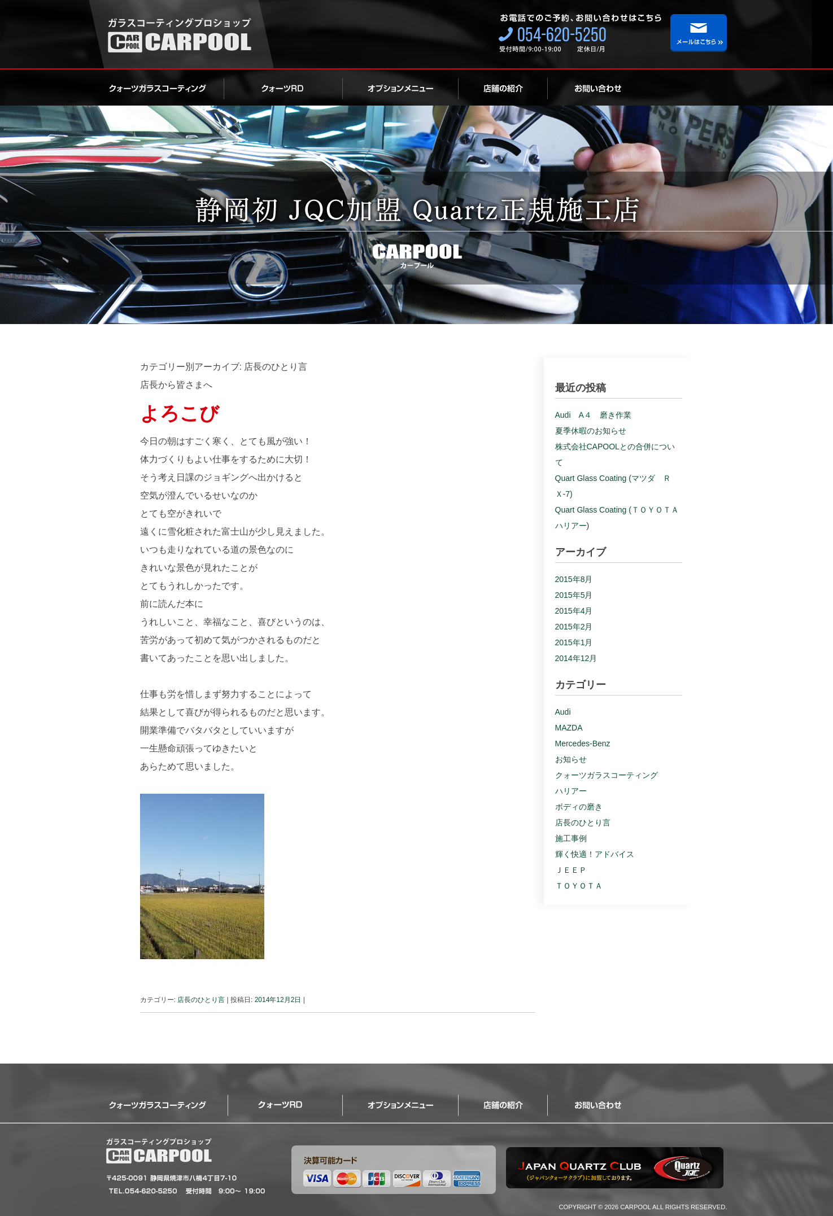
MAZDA (569, 727)
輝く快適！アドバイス (594, 854)
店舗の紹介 (503, 87)
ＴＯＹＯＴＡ (579, 885)
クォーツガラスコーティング (165, 87)
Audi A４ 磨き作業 (593, 414)
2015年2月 (574, 626)
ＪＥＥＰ (571, 869)
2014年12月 (576, 658)
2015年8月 (574, 579)
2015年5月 (574, 595)
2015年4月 (574, 610)
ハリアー (571, 790)
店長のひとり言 (201, 1000)
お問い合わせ (586, 87)
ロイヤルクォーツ (283, 87)
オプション (401, 87)
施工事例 (571, 838)
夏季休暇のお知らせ (590, 430)
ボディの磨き (579, 806)
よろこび (179, 413)
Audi (563, 711)
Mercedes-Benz (582, 743)
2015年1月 (574, 642)
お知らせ (571, 759)
